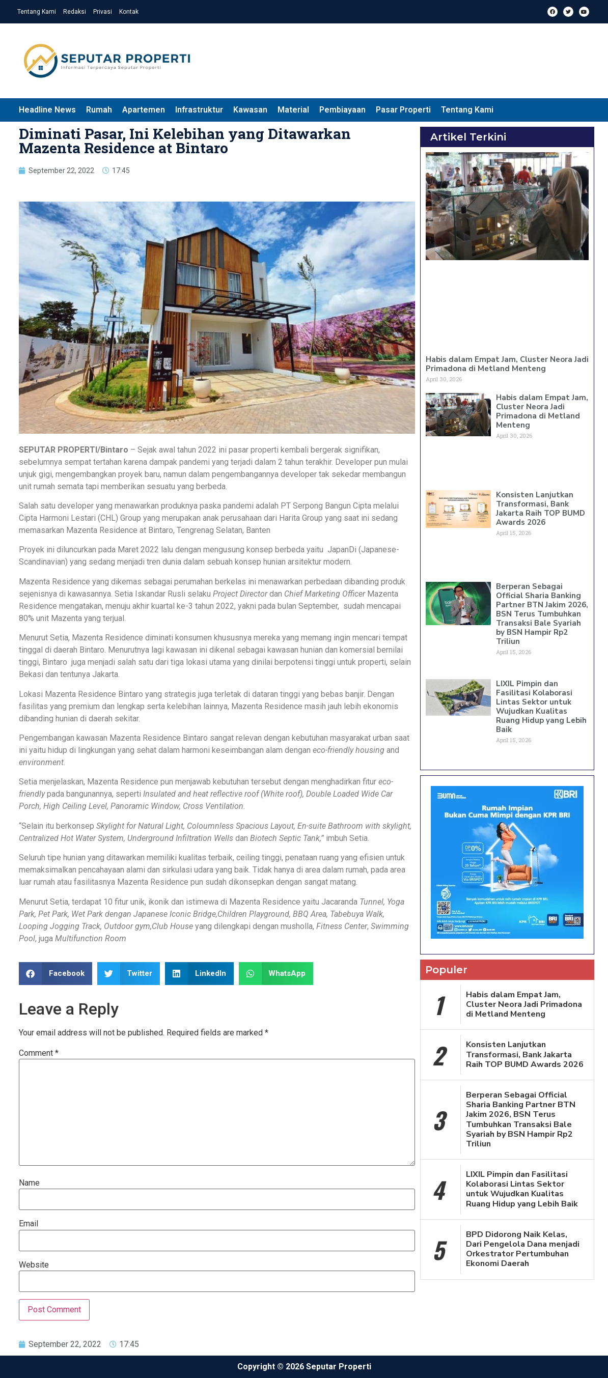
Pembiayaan (342, 110)
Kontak (129, 11)
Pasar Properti (403, 110)
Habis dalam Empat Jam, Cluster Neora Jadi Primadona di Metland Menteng (507, 364)
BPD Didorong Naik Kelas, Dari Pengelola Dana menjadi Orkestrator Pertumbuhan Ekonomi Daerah (522, 1249)
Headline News (47, 110)
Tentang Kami (36, 11)
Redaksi (74, 11)
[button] (55, 973)
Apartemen (143, 110)
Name (29, 1183)
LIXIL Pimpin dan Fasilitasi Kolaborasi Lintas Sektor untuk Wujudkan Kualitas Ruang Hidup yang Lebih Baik (541, 707)
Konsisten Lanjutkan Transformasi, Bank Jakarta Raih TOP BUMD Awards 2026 (540, 508)
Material (293, 110)
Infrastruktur (199, 110)
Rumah (99, 110)
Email (28, 1224)
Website (34, 1265)
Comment (39, 1053)
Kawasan (250, 110)
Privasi (102, 11)
